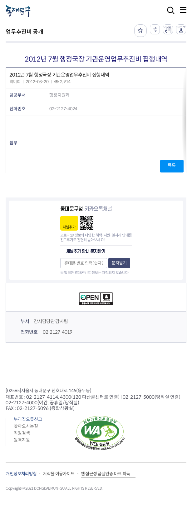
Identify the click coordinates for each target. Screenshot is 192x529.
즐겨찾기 (140, 30)
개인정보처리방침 (21, 474)
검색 (169, 14)
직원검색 (22, 433)
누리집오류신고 (28, 419)
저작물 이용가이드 (58, 474)
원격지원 (22, 440)
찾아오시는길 (26, 426)
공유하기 (155, 29)
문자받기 (119, 263)
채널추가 (69, 227)
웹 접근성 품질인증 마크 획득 (105, 474)
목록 (171, 165)
